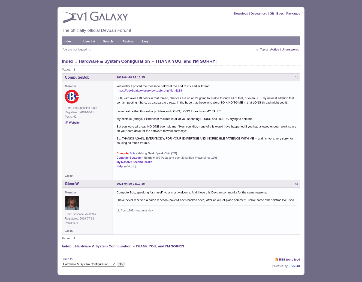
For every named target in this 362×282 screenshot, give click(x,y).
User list (89, 41)
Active (274, 49)
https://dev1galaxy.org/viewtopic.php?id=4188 (149, 90)
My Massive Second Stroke (134, 162)
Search (108, 41)
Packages (293, 13)
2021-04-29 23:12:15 (131, 183)
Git (272, 13)
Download (241, 13)
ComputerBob (77, 77)
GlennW (72, 184)
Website (74, 122)
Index (68, 41)
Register (129, 41)
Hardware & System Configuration (114, 61)
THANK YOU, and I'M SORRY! (186, 61)
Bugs (280, 13)
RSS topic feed (289, 259)
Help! (120, 166)
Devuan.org (259, 13)
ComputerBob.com (129, 157)
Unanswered (290, 49)
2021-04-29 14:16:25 (131, 77)
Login (146, 41)
